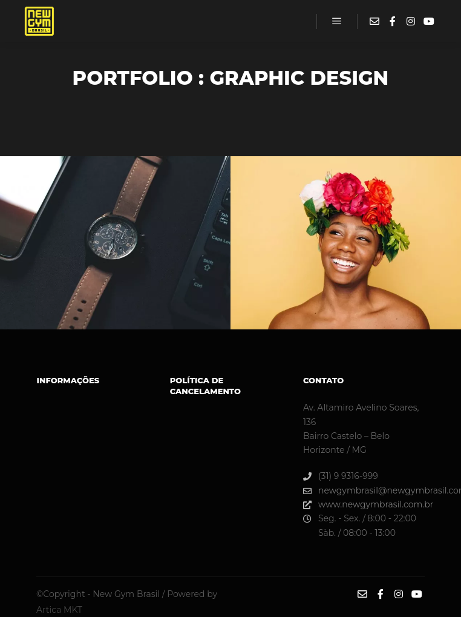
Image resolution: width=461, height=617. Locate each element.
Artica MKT (59, 609)
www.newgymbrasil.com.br (363, 505)
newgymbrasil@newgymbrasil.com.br (363, 491)
